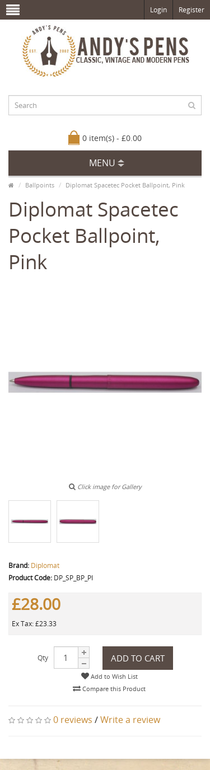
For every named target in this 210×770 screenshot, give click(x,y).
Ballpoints (39, 185)
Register (191, 10)
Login (158, 10)
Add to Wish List (109, 676)
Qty (43, 658)
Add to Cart (138, 658)
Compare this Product (109, 688)
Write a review (130, 719)
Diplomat (45, 565)
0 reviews (72, 719)
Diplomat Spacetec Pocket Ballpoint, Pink (125, 185)
